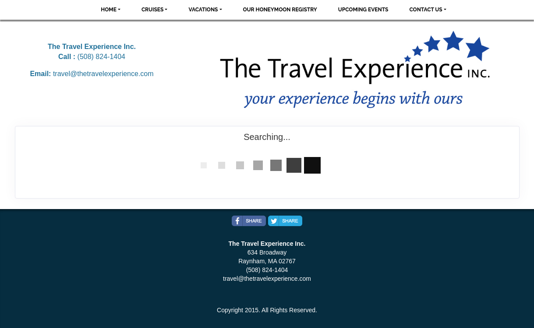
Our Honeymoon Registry (280, 10)
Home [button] (109, 10)
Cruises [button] (152, 10)
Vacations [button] (203, 10)
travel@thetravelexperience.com (103, 73)
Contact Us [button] (425, 10)
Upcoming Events (363, 10)
